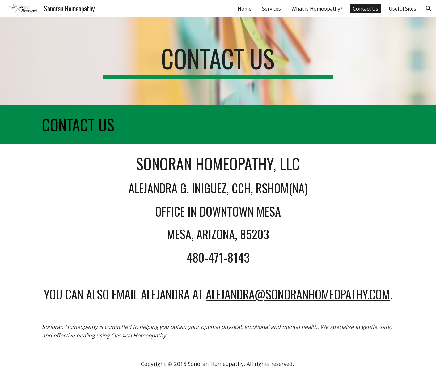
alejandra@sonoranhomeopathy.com (298, 294)
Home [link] (245, 8)
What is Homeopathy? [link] (316, 8)
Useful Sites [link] (402, 8)
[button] (428, 8)
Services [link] (271, 8)
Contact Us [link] (365, 8)
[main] (218, 61)
